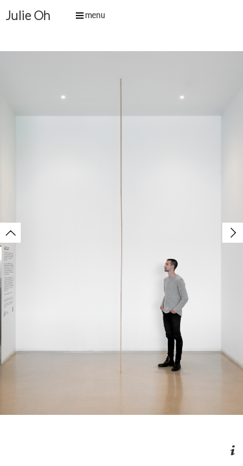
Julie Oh (27, 15)
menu (90, 15)
